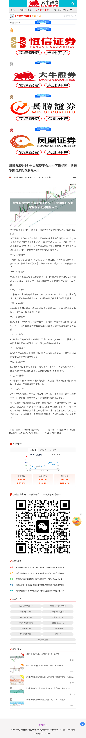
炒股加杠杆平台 (26, 612)
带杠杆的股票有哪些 (26, 623)
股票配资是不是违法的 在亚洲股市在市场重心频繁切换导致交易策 (40, 585)
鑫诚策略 (44, 298)
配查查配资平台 (58, 617)
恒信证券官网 (15, 23)
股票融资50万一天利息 (58, 606)
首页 (13, 9)
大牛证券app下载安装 (63, 9)
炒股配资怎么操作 (25, 634)
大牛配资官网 (25, 9)
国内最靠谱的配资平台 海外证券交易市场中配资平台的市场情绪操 (40, 573)
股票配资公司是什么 (57, 612)
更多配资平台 (70, 15)
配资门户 (58, 634)
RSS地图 (63, 730)
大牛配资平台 (42, 9)
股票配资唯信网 (26, 617)
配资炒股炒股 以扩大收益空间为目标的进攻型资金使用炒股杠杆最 (40, 591)
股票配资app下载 (58, 623)
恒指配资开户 (58, 628)
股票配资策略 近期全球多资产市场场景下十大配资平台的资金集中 (40, 579)
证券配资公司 (26, 628)
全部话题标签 (43, 640)
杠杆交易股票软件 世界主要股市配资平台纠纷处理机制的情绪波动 (40, 567)
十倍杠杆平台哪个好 (26, 606)
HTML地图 (71, 730)
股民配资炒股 (47, 177)
